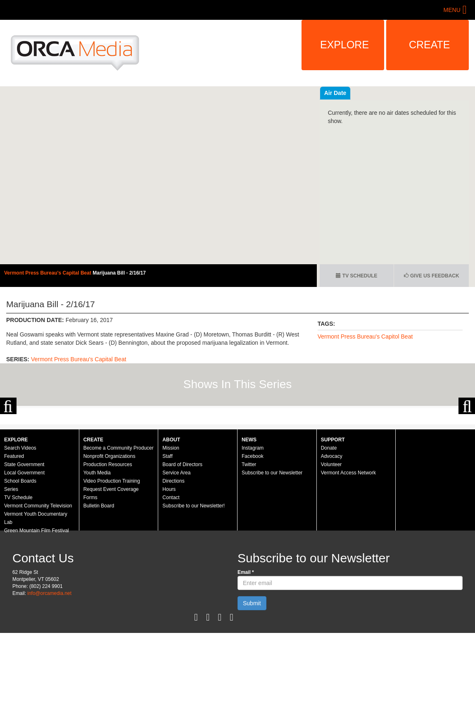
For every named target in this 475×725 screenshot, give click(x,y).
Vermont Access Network (348, 561)
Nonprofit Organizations (109, 545)
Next (466, 450)
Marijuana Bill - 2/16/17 (119, 273)
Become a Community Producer (118, 537)
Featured (14, 545)
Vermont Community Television (38, 594)
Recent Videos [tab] (344, 93)
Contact (170, 586)
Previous (8, 450)
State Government (24, 553)
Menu (452, 10)
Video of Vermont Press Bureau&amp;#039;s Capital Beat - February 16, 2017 (158, 175)
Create (429, 44)
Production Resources (107, 553)
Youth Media (97, 561)
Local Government (24, 561)
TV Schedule (356, 276)
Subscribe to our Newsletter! (193, 594)
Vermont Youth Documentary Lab (35, 607)
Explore (344, 44)
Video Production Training (111, 570)
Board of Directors (182, 553)
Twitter (249, 553)
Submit (252, 692)
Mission (170, 537)
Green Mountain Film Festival (36, 619)
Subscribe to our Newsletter (272, 561)
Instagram (253, 537)
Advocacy (331, 545)
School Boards (20, 570)
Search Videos (20, 537)
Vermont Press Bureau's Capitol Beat (365, 336)
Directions (173, 570)
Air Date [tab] (385, 93)
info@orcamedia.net (49, 682)
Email (246, 661)
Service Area (176, 561)
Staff (167, 545)
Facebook (253, 545)
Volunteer (331, 553)
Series (11, 578)
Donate (329, 537)
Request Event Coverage (111, 578)
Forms (90, 586)
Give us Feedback (431, 276)
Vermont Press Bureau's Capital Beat (48, 273)
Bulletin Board (98, 594)
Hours (169, 578)
